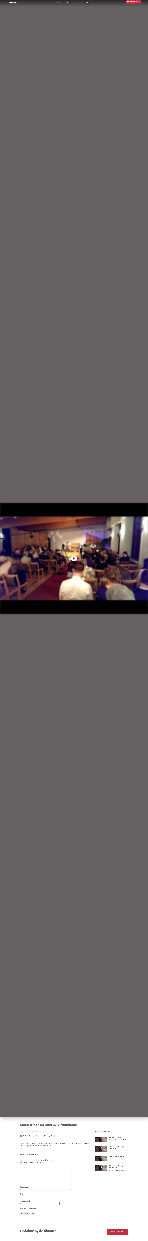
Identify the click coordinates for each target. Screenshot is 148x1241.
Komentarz (24, 1188)
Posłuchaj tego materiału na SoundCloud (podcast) (37, 1136)
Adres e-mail (25, 1202)
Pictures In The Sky (115, 1137)
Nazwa (22, 1195)
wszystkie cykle (117, 1232)
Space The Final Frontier (117, 1156)
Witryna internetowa (28, 1208)
